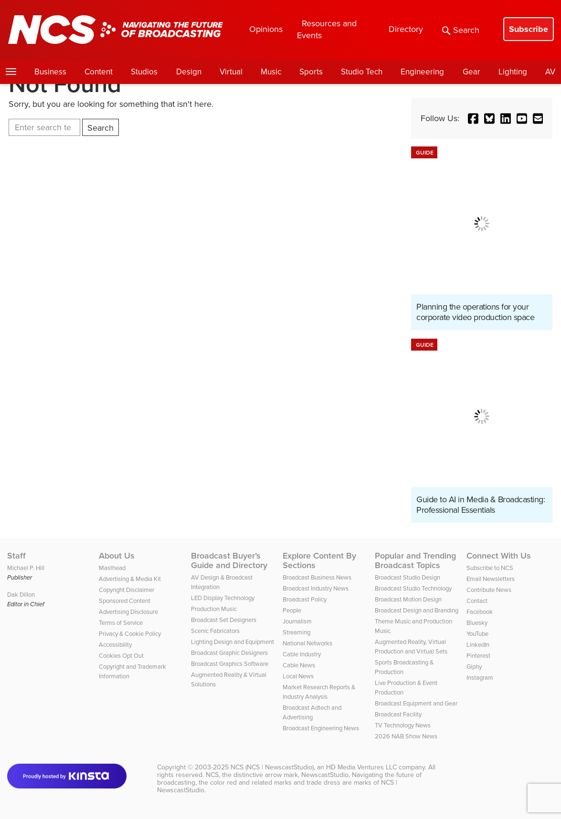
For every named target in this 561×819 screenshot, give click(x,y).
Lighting (512, 72)
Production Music (214, 608)
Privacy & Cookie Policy (130, 633)
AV (550, 72)
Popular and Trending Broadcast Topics (415, 560)
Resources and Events (327, 29)
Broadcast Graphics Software (229, 663)
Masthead (112, 567)
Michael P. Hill (25, 567)
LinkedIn (477, 644)
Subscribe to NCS (489, 567)
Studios (144, 72)
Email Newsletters (490, 578)
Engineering (422, 72)
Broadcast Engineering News (321, 728)
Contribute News (488, 589)
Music (271, 72)
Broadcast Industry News (316, 588)
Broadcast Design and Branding (416, 610)
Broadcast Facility (398, 714)
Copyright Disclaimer (126, 589)
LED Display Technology (222, 597)
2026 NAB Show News (406, 736)
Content (99, 72)
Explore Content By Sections (319, 560)
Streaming (296, 632)
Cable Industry (302, 654)
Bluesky (476, 622)
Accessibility (115, 644)
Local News (298, 676)
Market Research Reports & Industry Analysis (319, 692)
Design (188, 72)
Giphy (474, 666)
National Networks (307, 643)
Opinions (266, 29)
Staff (16, 555)
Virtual (231, 72)
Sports (311, 72)
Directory (406, 29)
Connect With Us (498, 555)
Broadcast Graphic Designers (229, 652)
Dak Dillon (21, 594)
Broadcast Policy (305, 599)
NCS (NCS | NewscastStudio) (272, 767)
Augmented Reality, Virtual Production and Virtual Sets (411, 646)
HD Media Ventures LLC (361, 767)
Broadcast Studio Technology (413, 588)
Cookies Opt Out (121, 655)
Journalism (297, 621)
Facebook (479, 611)
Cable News (299, 665)
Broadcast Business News (317, 577)
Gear (471, 72)
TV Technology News (403, 725)
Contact (476, 600)
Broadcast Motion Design (408, 599)
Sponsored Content (124, 600)
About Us (117, 555)
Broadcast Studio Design (407, 577)
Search (460, 30)
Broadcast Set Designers (223, 619)
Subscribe (528, 29)
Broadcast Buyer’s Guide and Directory (229, 560)
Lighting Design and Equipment (232, 641)
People (292, 610)
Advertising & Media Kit (130, 578)
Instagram (479, 677)
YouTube (477, 633)
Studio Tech (361, 72)
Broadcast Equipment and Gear (416, 703)
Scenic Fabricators (215, 630)
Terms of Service (121, 622)
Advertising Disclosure (128, 611)
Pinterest (478, 655)
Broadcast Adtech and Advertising (312, 712)
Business (50, 72)
